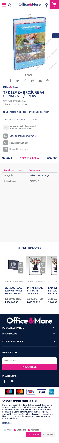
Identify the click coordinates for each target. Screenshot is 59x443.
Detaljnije (7, 423)
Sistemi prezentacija (14, 101)
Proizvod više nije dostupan (21, 119)
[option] (29, 42)
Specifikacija (29, 158)
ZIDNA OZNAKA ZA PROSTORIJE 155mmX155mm (13, 291)
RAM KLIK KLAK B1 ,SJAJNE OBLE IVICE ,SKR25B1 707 (34, 292)
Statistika (21, 430)
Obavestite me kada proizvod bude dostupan (26, 112)
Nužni (9, 430)
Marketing (36, 430)
